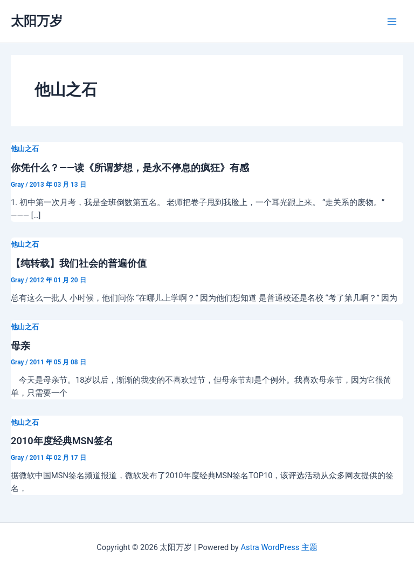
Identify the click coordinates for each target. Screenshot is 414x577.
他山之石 (25, 149)
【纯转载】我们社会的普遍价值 (79, 263)
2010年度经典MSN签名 (62, 440)
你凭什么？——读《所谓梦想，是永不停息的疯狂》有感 (130, 167)
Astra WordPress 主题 (278, 547)
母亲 (20, 345)
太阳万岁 (37, 21)
